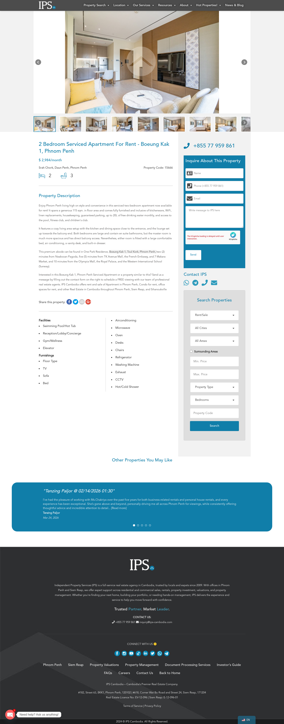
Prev (39, 63)
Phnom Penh (52, 665)
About (186, 5)
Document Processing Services (187, 665)
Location (121, 5)
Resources (167, 5)
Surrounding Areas (204, 351)
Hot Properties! (209, 5)
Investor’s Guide (229, 665)
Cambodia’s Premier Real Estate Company (151, 684)
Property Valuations (104, 665)
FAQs (108, 673)
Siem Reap (76, 590)
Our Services (143, 5)
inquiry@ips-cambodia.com (154, 622)
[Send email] (214, 283)
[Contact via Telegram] (195, 283)
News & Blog (234, 5)
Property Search (97, 5)
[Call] (205, 283)
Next (245, 63)
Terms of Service (133, 706)
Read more (119, 508)
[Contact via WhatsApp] (186, 283)
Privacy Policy (153, 706)
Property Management (142, 665)
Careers (124, 673)
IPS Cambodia (115, 684)
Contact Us (144, 673)
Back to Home (169, 673)
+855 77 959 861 (209, 146)
